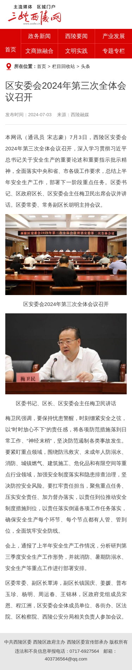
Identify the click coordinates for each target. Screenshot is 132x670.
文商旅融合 (39, 51)
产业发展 (113, 36)
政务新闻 (39, 36)
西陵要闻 (76, 36)
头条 (85, 66)
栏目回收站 (63, 66)
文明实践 (76, 51)
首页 (10, 49)
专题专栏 (113, 51)
